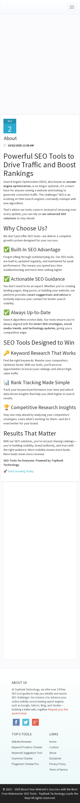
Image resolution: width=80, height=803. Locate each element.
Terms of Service (58, 769)
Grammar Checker (22, 758)
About (52, 753)
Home (52, 742)
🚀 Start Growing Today (18, 471)
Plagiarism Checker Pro (25, 764)
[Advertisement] (40, 69)
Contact (54, 747)
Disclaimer (55, 758)
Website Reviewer (21, 742)
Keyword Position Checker (27, 747)
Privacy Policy (57, 764)
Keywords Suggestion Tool (27, 753)
